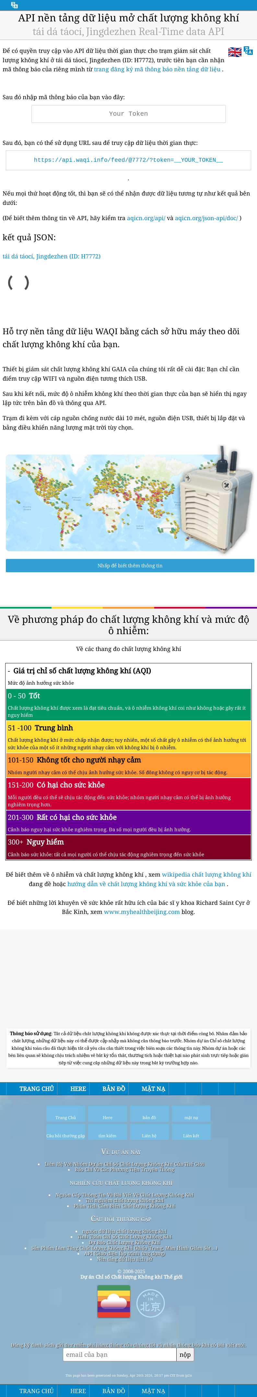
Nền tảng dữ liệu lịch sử (124, 1259)
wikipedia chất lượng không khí (206, 874)
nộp (185, 1354)
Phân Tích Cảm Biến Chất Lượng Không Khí (124, 1205)
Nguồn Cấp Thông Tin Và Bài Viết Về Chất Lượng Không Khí (124, 1194)
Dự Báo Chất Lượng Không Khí (124, 1242)
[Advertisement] (128, 979)
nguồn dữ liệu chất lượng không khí (124, 1231)
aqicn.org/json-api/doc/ (206, 218)
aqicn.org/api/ (146, 218)
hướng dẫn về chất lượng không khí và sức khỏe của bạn (147, 884)
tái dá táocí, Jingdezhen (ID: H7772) (51, 256)
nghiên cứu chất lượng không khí (121, 1182)
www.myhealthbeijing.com (142, 912)
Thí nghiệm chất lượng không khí (125, 1200)
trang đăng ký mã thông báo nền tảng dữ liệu (157, 69)
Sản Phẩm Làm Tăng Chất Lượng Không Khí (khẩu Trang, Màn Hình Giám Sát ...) (124, 1248)
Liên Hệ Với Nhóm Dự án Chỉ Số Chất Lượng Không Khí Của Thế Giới (124, 1164)
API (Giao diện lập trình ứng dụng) (124, 1253)
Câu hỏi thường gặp (121, 1218)
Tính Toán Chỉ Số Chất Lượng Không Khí (124, 1236)
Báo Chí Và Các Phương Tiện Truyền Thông (124, 1169)
